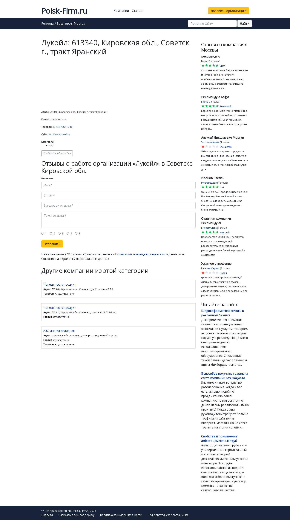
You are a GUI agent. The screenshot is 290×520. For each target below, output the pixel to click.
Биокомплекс (209, 227)
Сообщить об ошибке (57, 153)
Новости (47, 515)
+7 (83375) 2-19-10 (62, 127)
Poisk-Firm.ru (64, 11)
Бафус (204, 61)
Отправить (52, 244)
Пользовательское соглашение (168, 515)
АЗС (51, 145)
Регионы (47, 23)
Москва (79, 23)
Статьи (137, 11)
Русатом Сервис (210, 268)
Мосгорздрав (209, 182)
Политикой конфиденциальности (140, 254)
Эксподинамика (210, 142)
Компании (121, 11)
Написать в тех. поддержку (76, 515)
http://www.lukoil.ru (59, 134)
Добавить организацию (228, 11)
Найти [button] (244, 23)
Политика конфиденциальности (121, 515)
